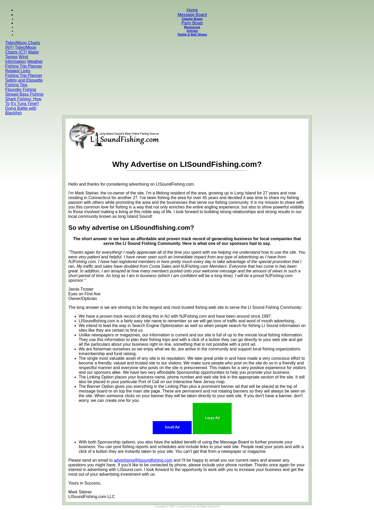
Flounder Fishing (20, 89)
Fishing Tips (16, 85)
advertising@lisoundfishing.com (143, 460)
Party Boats (192, 23)
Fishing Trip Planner (23, 66)
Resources (192, 27)
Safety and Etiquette (24, 80)
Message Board (192, 14)
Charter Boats (192, 19)
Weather (35, 61)
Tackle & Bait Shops (192, 34)
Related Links (17, 71)
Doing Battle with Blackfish (20, 110)
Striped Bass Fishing (24, 94)
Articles (192, 31)
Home (192, 10)
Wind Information (16, 59)
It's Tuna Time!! (25, 103)
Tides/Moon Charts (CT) (20, 49)
